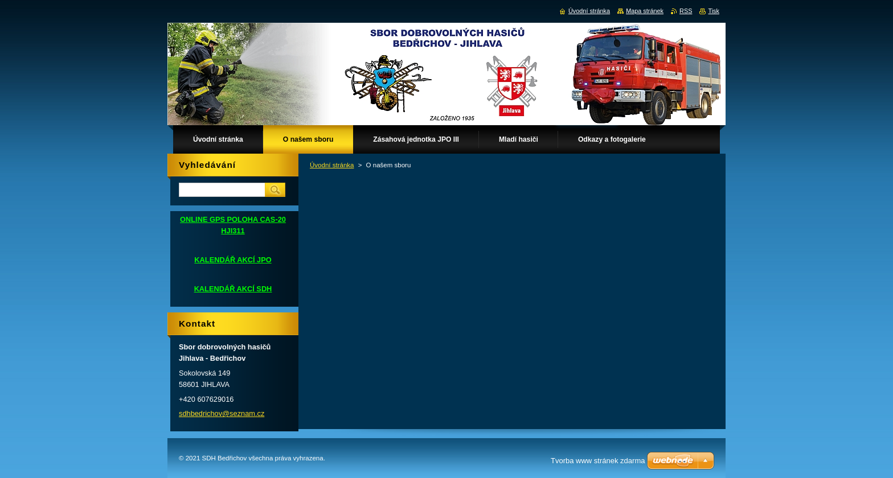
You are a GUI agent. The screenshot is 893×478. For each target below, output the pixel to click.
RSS (685, 10)
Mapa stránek (644, 10)
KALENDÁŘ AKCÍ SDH (233, 289)
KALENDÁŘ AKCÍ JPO (232, 260)
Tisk (713, 10)
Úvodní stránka (332, 165)
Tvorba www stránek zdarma (598, 460)
